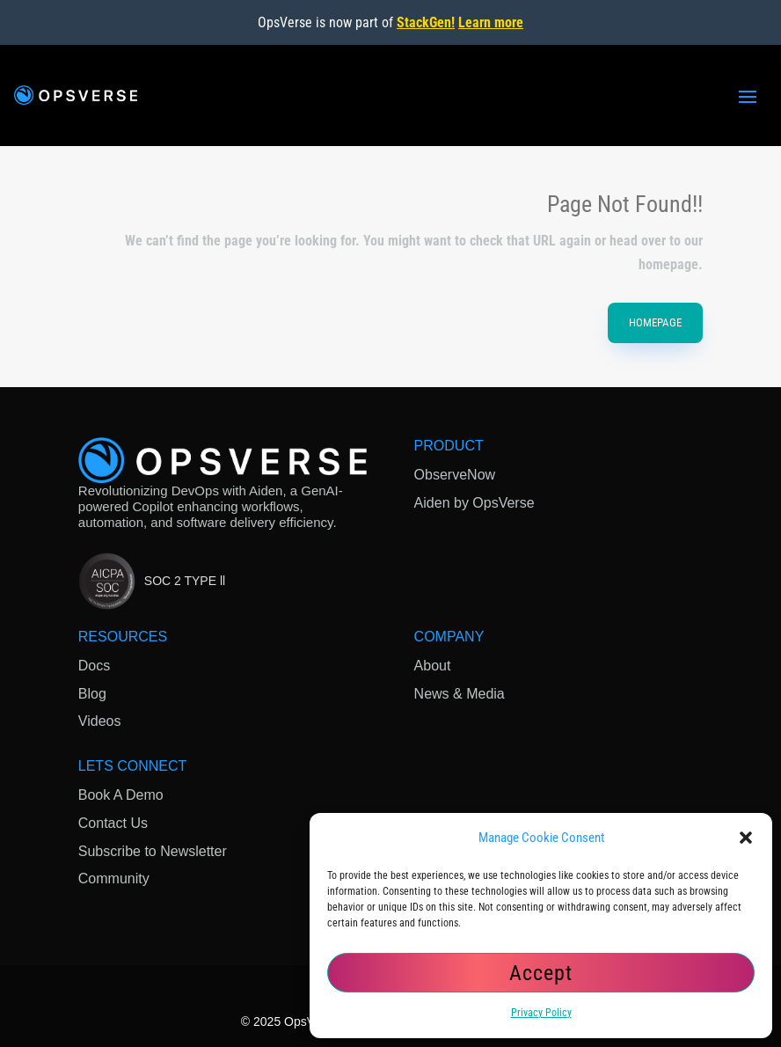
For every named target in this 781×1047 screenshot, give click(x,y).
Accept (541, 973)
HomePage (655, 322)
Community (114, 878)
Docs (94, 665)
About (432, 665)
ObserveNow (454, 474)
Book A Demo (121, 794)
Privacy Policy (541, 1013)
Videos (99, 721)
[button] (746, 837)
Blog (92, 693)
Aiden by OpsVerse (474, 502)
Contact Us (113, 823)
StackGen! (426, 22)
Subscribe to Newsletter (152, 851)
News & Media (459, 693)
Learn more (490, 22)
